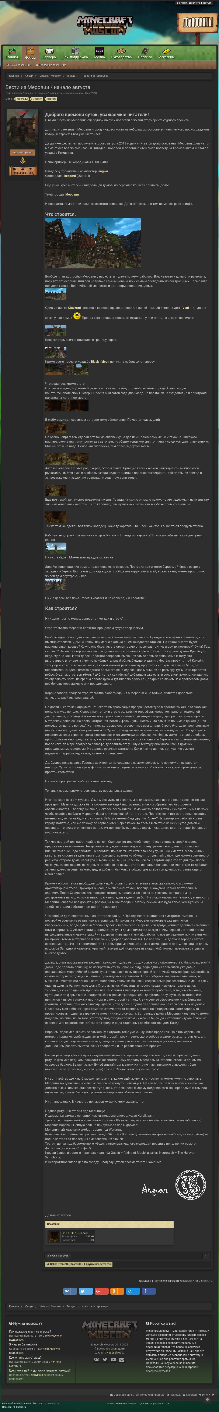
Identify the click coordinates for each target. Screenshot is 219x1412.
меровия (36, 99)
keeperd (70, 176)
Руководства (121, 57)
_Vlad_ (185, 308)
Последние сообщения (51, 65)
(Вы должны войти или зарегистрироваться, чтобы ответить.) (176, 1280)
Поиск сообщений (19, 65)
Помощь (174, 1394)
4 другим (89, 1264)
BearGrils (75, 1264)
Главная (12, 57)
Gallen (53, 1264)
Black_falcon (100, 362)
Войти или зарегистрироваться (194, 2)
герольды (21, 99)
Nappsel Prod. (115, 1352)
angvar (80, 93)
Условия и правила (150, 1394)
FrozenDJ (64, 1264)
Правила (145, 57)
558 (31, 173)
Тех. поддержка (75, 57)
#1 (206, 1255)
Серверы (49, 57)
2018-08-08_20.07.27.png (75, 1233)
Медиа (99, 57)
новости (51, 99)
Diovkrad (74, 308)
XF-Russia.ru (19, 1407)
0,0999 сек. (121, 1403)
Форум (30, 58)
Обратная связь (122, 1394)
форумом (37, 1374)
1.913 (14, 173)
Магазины (166, 57)
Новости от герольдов (36, 93)
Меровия (72, 194)
